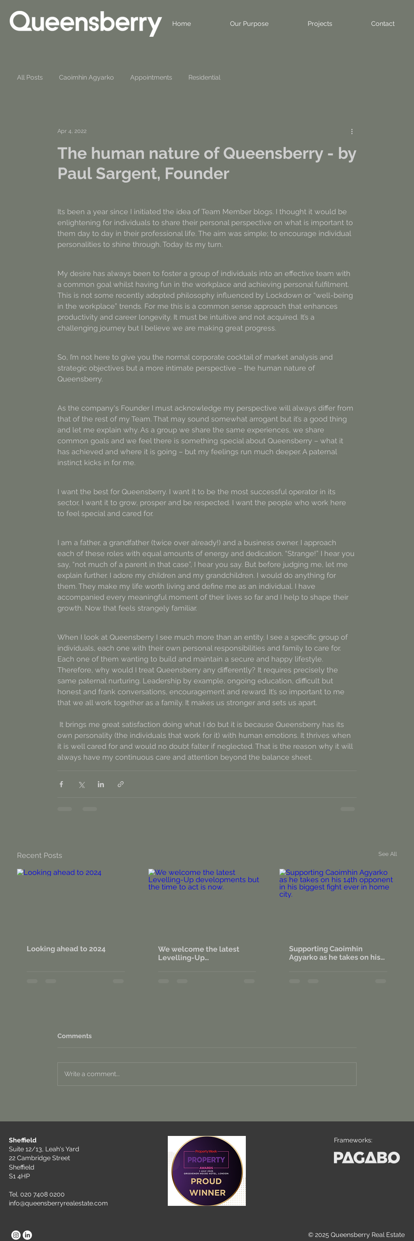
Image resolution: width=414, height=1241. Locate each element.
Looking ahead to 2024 (66, 948)
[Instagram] (16, 1235)
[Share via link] (121, 784)
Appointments (151, 77)
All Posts (30, 77)
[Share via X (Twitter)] (81, 784)
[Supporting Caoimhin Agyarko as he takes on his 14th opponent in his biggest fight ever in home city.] (338, 902)
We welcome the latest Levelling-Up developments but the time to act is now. (206, 953)
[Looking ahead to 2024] (76, 902)
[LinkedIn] (27, 1235)
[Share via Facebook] (61, 784)
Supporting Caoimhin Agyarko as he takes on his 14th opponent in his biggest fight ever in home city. (334, 952)
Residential (204, 77)
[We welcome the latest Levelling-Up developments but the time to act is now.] (207, 902)
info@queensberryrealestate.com (58, 1203)
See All (387, 854)
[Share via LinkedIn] (101, 784)
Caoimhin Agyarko (86, 77)
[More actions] (352, 131)
